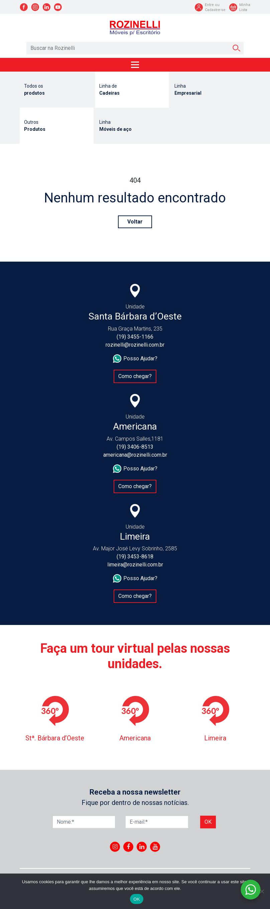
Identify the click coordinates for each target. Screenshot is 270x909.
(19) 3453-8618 (135, 556)
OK (136, 899)
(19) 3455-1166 (135, 337)
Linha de (131, 90)
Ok (208, 822)
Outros (56, 126)
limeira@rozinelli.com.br (135, 564)
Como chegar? (135, 376)
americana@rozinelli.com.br (135, 455)
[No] (261, 891)
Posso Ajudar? (135, 358)
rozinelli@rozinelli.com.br (135, 345)
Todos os (56, 90)
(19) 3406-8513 (135, 447)
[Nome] (84, 822)
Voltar (135, 221)
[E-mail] (156, 822)
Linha (207, 90)
